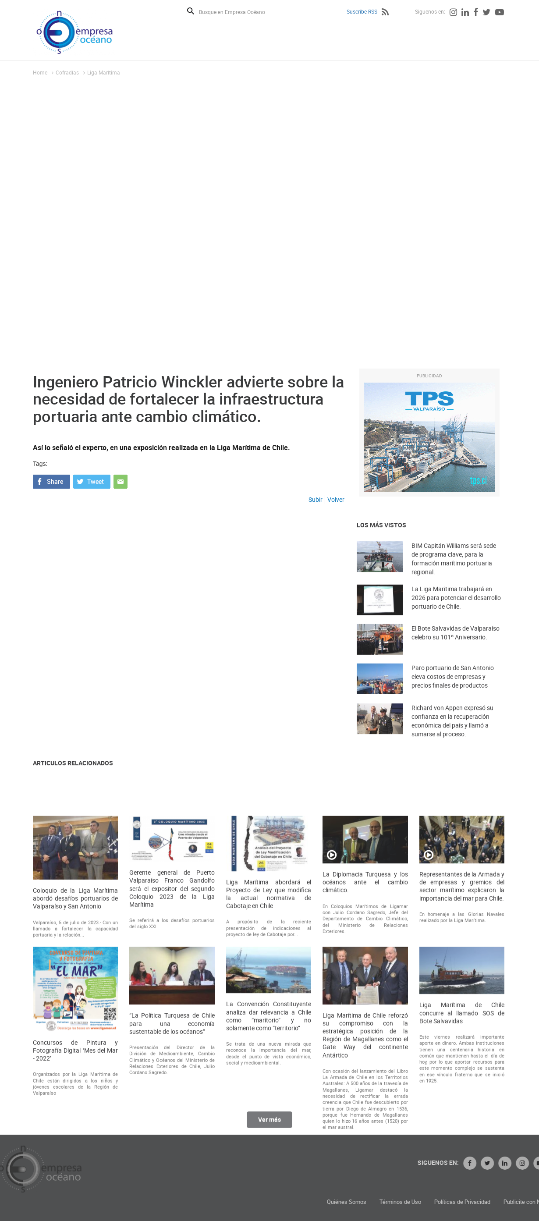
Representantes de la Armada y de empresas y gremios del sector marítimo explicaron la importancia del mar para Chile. (461, 1003)
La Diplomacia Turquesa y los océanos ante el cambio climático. (365, 998)
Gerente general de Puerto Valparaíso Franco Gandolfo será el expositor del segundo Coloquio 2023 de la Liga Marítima (171, 1005)
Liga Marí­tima (103, 72)
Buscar (190, 10)
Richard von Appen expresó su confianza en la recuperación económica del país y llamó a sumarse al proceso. (452, 733)
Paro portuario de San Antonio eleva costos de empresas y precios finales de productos (452, 687)
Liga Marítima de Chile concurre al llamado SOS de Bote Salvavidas (461, 1129)
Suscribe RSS (362, 11)
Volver (335, 499)
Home (40, 72)
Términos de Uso (484, 1202)
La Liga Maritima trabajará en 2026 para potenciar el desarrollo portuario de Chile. (456, 608)
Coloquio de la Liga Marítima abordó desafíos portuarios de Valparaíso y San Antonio (75, 1014)
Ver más (269, 1125)
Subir (316, 499)
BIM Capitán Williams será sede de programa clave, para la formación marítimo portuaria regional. (453, 571)
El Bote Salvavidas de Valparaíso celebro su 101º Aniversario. (455, 643)
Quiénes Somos (430, 1202)
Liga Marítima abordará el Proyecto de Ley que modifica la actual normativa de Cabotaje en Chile (268, 1010)
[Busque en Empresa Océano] (237, 12)
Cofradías (67, 72)
